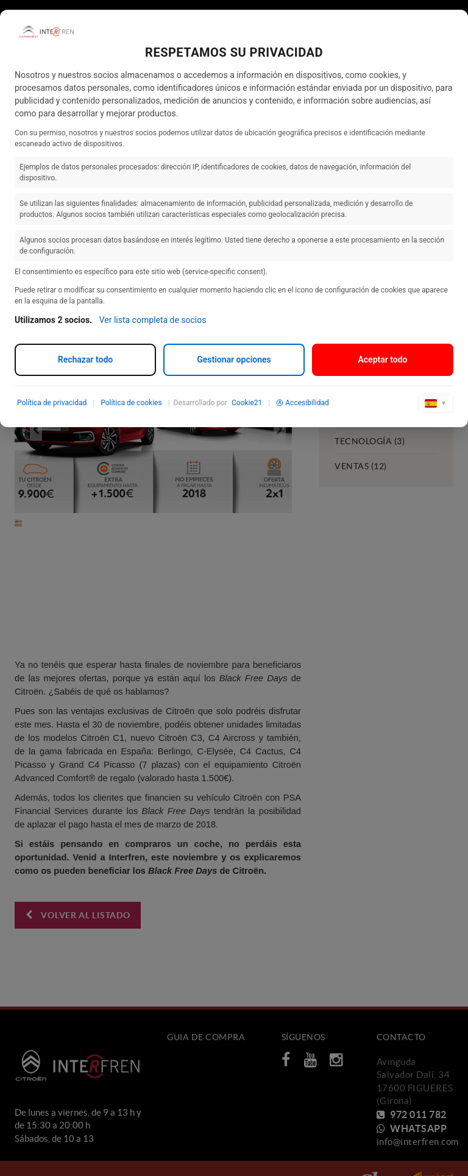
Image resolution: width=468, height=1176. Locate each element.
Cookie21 (247, 402)
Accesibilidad (302, 402)
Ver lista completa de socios (153, 320)
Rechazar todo (85, 359)
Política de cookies (131, 402)
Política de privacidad (52, 402)
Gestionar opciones (234, 359)
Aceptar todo (382, 359)
